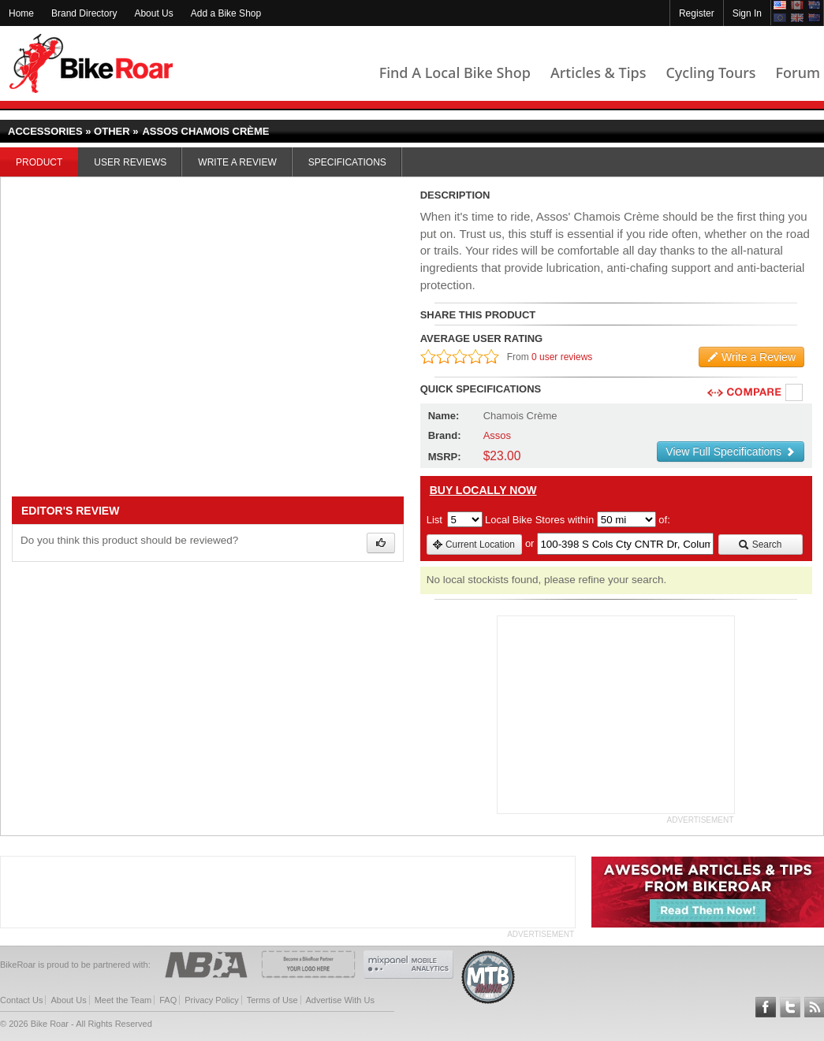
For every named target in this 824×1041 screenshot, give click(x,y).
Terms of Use (272, 1000)
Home (21, 13)
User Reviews (130, 162)
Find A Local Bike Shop (455, 72)
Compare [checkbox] (794, 393)
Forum (798, 72)
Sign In (747, 13)
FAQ (168, 1000)
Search (759, 544)
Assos (497, 435)
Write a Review (237, 162)
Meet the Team (123, 1000)
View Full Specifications (731, 451)
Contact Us (21, 1000)
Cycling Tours (710, 72)
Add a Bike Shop (226, 13)
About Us (153, 13)
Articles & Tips (598, 72)
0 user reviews (561, 356)
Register (696, 13)
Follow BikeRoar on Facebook (765, 1007)
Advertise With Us (340, 1000)
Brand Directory (84, 13)
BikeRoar (91, 63)
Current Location (473, 544)
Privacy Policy (211, 1000)
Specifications (347, 162)
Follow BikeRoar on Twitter (790, 1007)
